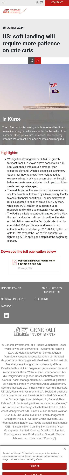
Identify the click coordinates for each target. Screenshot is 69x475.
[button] (37, 3)
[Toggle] (64, 11)
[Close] (64, 453)
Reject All (34, 471)
